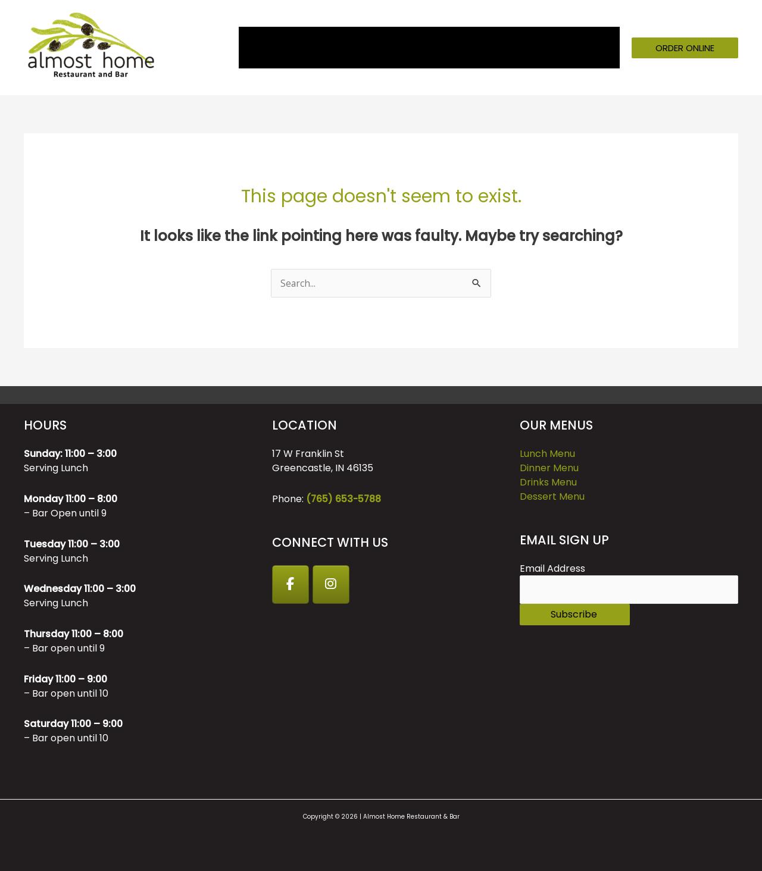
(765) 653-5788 (344, 499)
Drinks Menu (548, 482)
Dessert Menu (552, 496)
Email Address (552, 568)
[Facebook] (291, 584)
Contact (591, 47)
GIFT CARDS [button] (519, 47)
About (290, 47)
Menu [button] (334, 47)
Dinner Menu (549, 468)
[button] (685, 47)
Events (392, 47)
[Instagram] (333, 584)
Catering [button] (445, 47)
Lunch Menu (547, 453)
